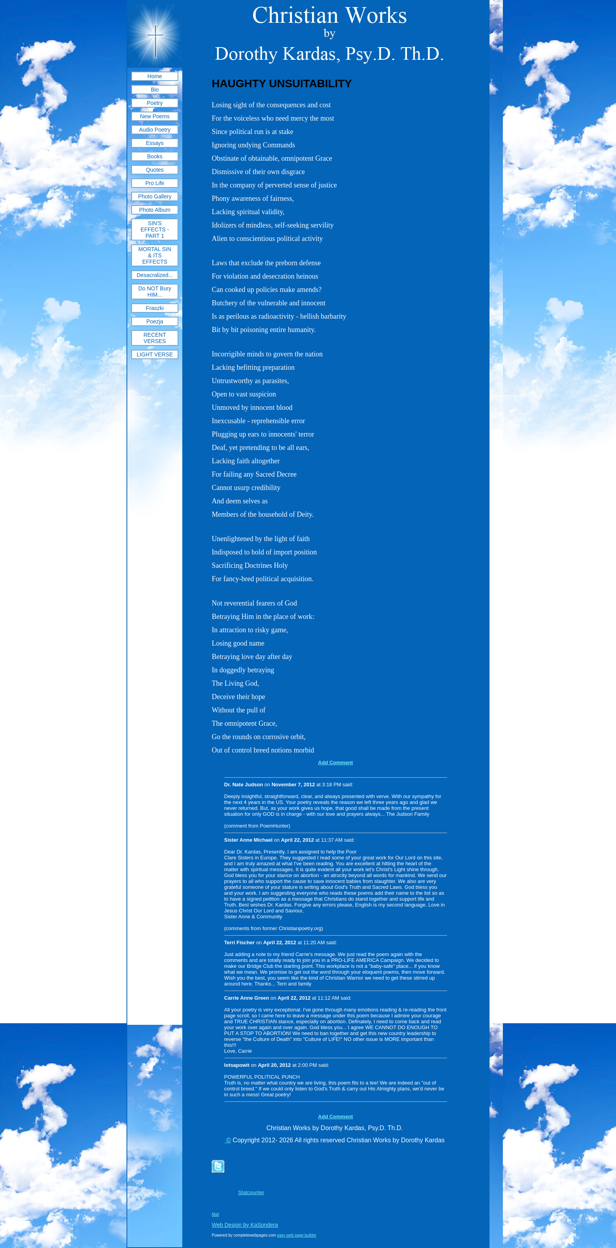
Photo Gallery (155, 196)
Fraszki (154, 308)
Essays (154, 143)
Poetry (155, 103)
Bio (155, 89)
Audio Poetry (154, 130)
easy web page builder (296, 1235)
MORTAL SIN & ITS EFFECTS (154, 255)
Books (155, 156)
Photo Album (154, 210)
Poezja (155, 321)
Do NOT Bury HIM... (154, 291)
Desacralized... (155, 275)
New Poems (154, 116)
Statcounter (251, 1192)
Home (154, 76)
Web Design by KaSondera (245, 1225)
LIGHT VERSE (155, 354)
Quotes (154, 170)
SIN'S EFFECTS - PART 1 (155, 229)
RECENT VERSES (154, 338)
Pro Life (154, 183)
